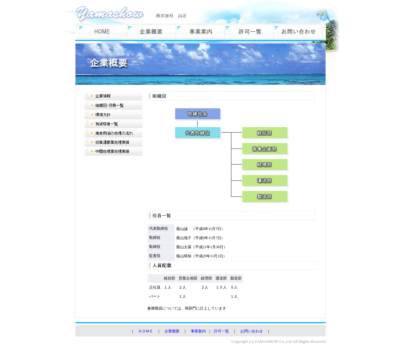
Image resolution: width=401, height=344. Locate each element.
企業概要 (172, 331)
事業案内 (198, 331)
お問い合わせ (251, 331)
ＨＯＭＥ (145, 331)
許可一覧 (221, 331)
